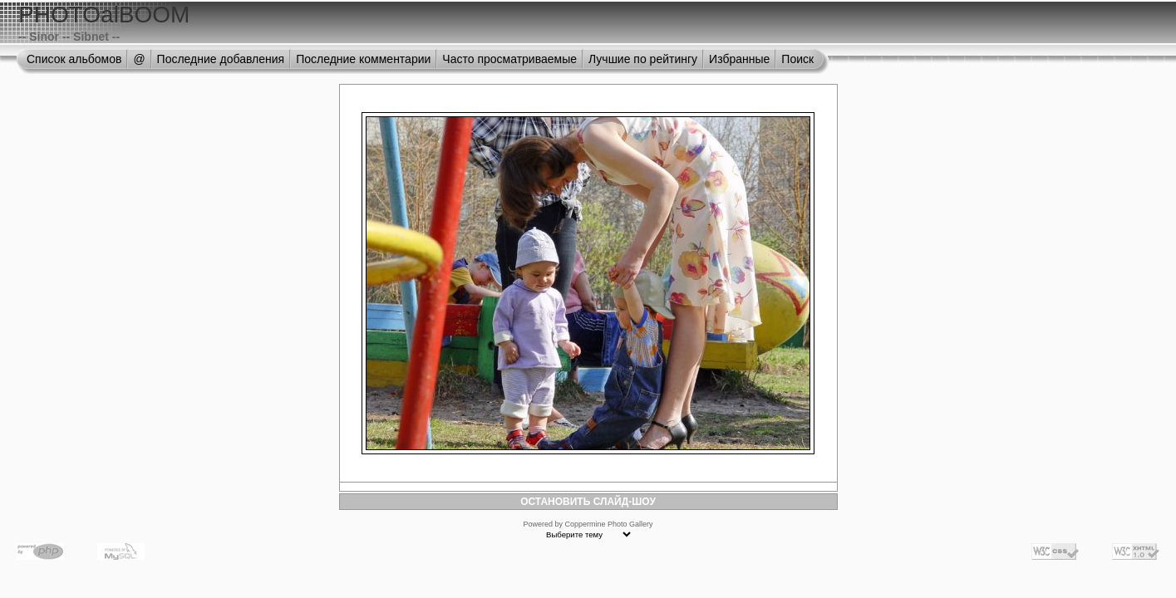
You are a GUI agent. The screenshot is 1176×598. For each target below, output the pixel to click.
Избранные (739, 59)
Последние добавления (221, 59)
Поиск (797, 59)
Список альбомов (74, 59)
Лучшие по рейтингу (642, 59)
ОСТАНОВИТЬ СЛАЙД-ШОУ (588, 501)
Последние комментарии (363, 59)
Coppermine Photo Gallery (608, 524)
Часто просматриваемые (509, 59)
